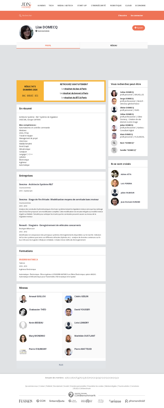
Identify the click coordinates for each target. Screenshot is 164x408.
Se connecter (137, 15)
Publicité (49, 386)
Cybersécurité (98, 5)
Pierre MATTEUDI (83, 349)
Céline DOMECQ (127, 114)
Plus (61, 364)
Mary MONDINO (37, 335)
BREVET (30, 95)
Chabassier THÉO (37, 309)
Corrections (135, 386)
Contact (42, 386)
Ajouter (140, 27)
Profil (48, 45)
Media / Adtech (65, 5)
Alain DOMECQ (126, 134)
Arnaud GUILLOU (37, 296)
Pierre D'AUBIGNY (38, 349)
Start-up (82, 5)
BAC (24, 95)
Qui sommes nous (31, 386)
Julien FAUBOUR (127, 192)
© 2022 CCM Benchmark (82, 388)
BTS (36, 95)
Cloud (128, 5)
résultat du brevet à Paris (75, 93)
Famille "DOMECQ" (128, 150)
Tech (51, 5)
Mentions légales (111, 386)
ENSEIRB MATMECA (28, 259)
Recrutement (57, 386)
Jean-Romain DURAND (130, 202)
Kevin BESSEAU (36, 322)
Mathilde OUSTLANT (84, 335)
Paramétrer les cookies (96, 386)
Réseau (113, 45)
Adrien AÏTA (126, 174)
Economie (140, 5)
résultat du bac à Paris (75, 88)
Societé (66, 386)
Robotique (115, 5)
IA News (41, 5)
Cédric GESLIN (81, 296)
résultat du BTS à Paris (75, 97)
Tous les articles (123, 386)
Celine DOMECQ (127, 92)
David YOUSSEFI (82, 309)
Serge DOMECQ (127, 98)
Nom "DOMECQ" (127, 143)
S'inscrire (122, 15)
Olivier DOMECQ (127, 107)
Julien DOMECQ (126, 125)
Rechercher (27, 15)
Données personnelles (78, 386)
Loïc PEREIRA (126, 183)
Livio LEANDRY (81, 322)
